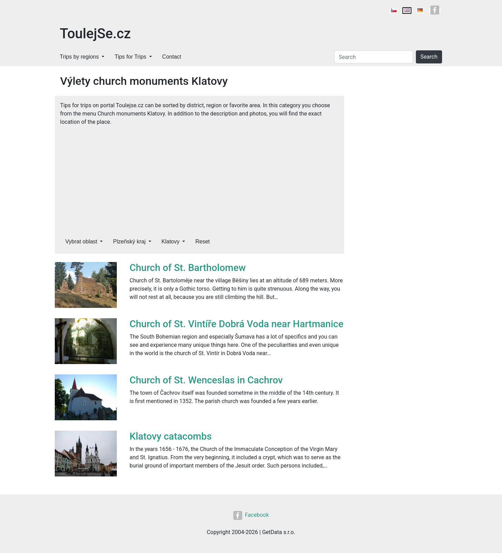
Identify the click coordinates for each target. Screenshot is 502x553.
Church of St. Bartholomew (188, 267)
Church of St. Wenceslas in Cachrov (206, 380)
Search (428, 56)
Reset (202, 241)
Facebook (251, 515)
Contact (171, 57)
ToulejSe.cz (95, 34)
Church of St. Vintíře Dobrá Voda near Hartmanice (237, 324)
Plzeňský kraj (129, 241)
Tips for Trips (130, 57)
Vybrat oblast (81, 241)
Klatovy (171, 241)
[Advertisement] (199, 178)
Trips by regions (79, 57)
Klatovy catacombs (171, 436)
